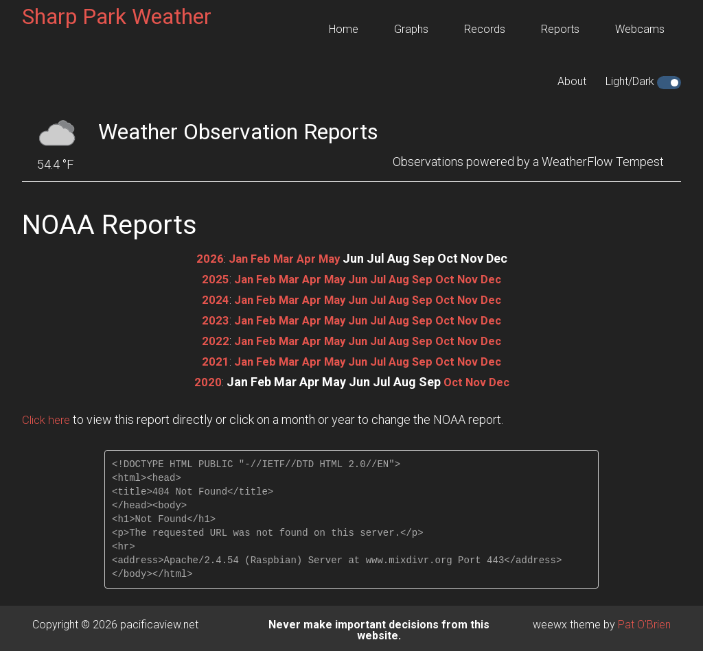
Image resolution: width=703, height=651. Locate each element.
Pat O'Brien (644, 620)
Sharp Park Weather (116, 16)
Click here (48, 415)
